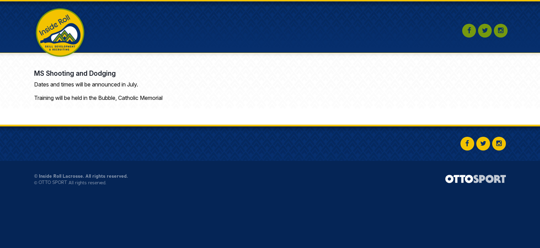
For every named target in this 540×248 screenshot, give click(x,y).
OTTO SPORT (53, 182)
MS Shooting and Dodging (75, 73)
